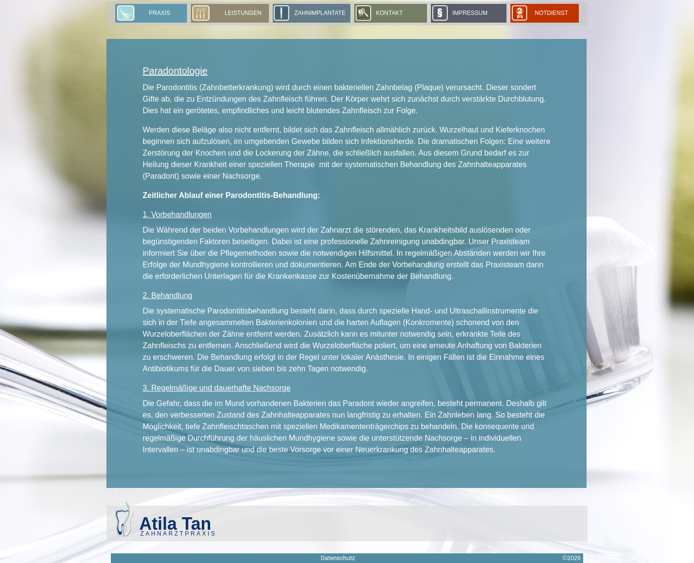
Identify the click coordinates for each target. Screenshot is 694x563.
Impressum (470, 13)
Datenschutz (337, 558)
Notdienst (554, 13)
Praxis (159, 13)
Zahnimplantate (320, 13)
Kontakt (389, 13)
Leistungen (243, 13)
